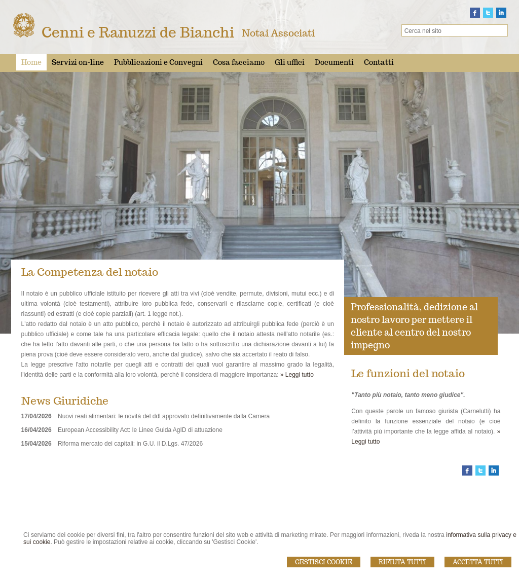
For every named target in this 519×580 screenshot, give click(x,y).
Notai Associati (278, 33)
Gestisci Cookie (323, 562)
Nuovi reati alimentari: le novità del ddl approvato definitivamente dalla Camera (164, 416)
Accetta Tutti (478, 562)
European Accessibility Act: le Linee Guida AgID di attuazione (140, 429)
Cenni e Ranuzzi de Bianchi (138, 32)
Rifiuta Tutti (402, 562)
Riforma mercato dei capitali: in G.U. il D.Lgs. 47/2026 (130, 443)
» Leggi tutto (297, 374)
